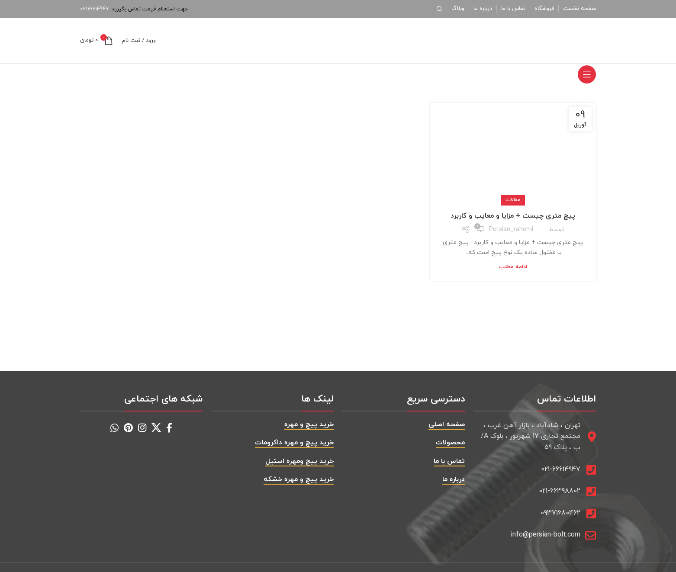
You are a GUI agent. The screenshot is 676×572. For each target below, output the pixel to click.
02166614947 (94, 9)
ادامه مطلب (513, 267)
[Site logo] (542, 40)
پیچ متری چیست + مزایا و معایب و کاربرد (513, 216)
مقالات (513, 199)
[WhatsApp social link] (114, 427)
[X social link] (156, 427)
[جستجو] (441, 9)
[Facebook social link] (169, 427)
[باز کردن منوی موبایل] (586, 74)
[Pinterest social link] (128, 427)
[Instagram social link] (142, 427)
